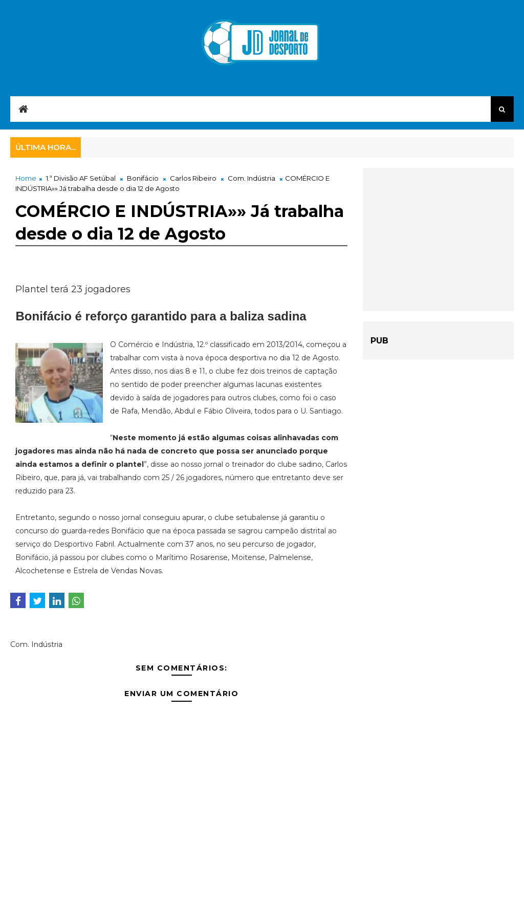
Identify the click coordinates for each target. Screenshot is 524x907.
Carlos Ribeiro (193, 178)
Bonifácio (143, 178)
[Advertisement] (438, 240)
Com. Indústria (251, 178)
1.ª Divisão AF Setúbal (81, 178)
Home (25, 178)
